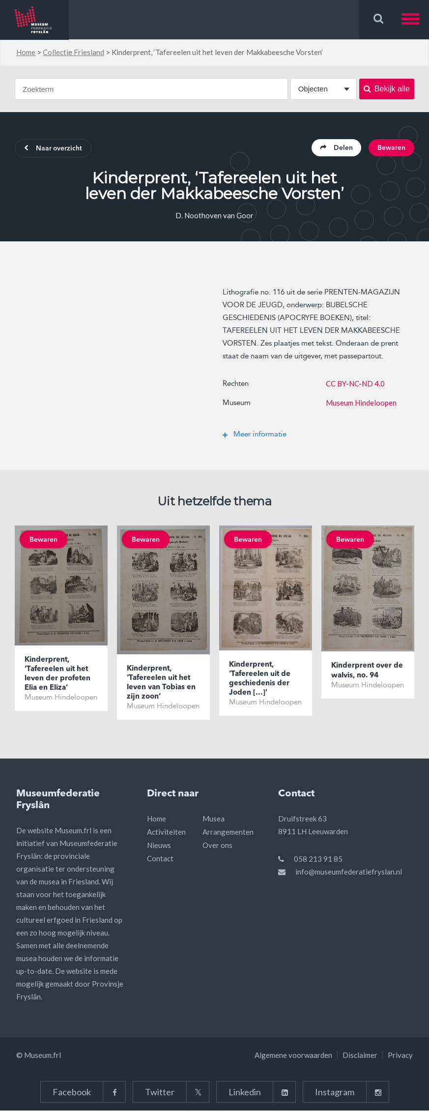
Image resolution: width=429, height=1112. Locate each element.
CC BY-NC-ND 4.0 (355, 384)
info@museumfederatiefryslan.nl (348, 873)
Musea (213, 820)
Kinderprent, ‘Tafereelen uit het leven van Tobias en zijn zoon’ (162, 684)
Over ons (217, 846)
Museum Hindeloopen (361, 403)
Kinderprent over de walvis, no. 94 (367, 671)
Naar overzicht (54, 149)
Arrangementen (228, 833)
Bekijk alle (387, 89)
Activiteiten (166, 833)
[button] (415, 19)
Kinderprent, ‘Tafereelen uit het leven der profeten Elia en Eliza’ (58, 675)
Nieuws (159, 846)
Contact (160, 859)
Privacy (400, 1056)
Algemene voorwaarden (293, 1056)
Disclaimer (360, 1056)
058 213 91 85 (318, 860)
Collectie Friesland (73, 52)
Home (25, 52)
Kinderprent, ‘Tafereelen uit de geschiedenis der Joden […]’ (260, 680)
